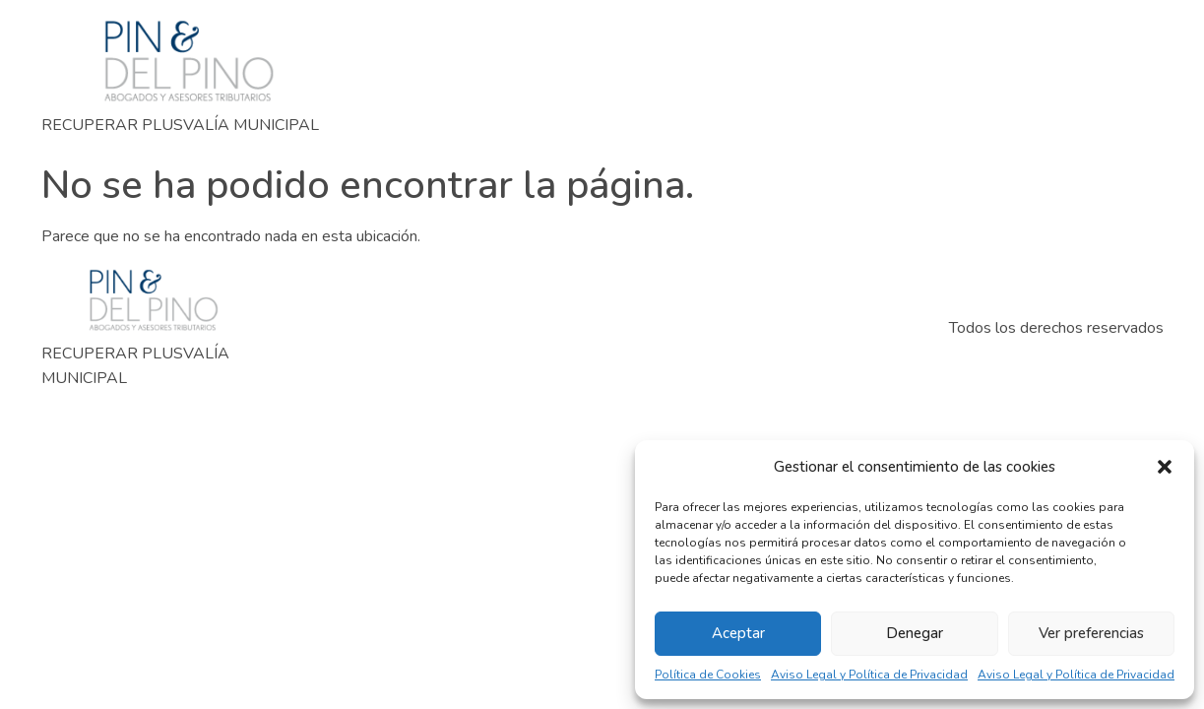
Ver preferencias (1091, 633)
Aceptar (738, 633)
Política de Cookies (708, 674)
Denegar (914, 633)
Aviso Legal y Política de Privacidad (869, 674)
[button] (1164, 467)
